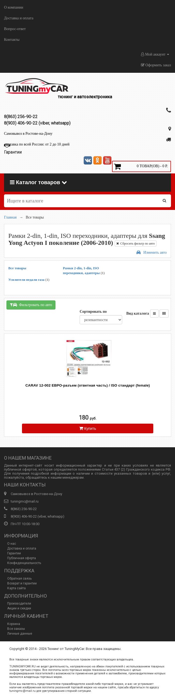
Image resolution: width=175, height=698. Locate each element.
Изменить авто (151, 252)
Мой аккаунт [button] (155, 54)
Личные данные (19, 633)
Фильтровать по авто (31, 305)
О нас (11, 544)
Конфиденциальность (24, 563)
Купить (87, 428)
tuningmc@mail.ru (25, 501)
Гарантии (14, 553)
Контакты (12, 40)
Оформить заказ (156, 65)
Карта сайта (16, 588)
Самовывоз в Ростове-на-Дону (28, 134)
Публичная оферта (21, 558)
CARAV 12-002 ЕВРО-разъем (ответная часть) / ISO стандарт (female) (87, 385)
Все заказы (16, 629)
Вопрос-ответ (15, 29)
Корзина (13, 624)
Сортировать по (93, 312)
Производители (19, 603)
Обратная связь (19, 578)
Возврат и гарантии (22, 583)
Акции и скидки (19, 608)
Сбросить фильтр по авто (135, 243)
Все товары (17, 268)
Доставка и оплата (18, 18)
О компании (13, 7)
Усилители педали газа (28, 280)
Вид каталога (137, 313)
